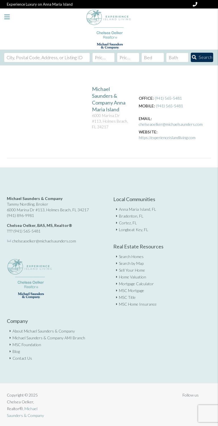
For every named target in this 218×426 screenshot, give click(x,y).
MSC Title (127, 297)
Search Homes (131, 256)
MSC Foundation (26, 344)
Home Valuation (132, 276)
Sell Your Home (132, 270)
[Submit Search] (202, 57)
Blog (16, 351)
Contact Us (22, 358)
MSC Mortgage (131, 290)
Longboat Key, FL (133, 229)
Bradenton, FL (131, 216)
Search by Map (131, 263)
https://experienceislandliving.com (167, 137)
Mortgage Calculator (136, 283)
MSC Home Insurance (138, 304)
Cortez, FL (128, 222)
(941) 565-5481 (168, 98)
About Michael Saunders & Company (43, 331)
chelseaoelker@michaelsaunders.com (171, 124)
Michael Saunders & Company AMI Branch (48, 337)
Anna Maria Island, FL (137, 209)
